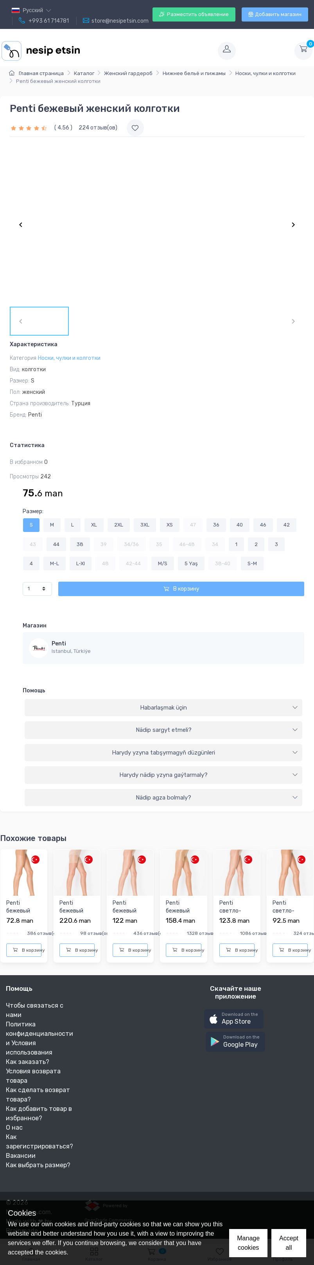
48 (105, 563)
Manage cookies (248, 1243)
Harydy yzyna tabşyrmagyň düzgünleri (205, 752)
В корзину (181, 589)
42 (286, 525)
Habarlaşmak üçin (219, 707)
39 (103, 544)
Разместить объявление (194, 14)
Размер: (33, 511)
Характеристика (33, 344)
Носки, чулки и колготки (265, 73)
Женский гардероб (128, 73)
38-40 (222, 563)
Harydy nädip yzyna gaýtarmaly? (208, 774)
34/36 (131, 544)
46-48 (187, 544)
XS (170, 525)
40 (240, 525)
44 (56, 544)
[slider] (30, 128)
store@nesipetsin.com (116, 20)
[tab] (163, 708)
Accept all (288, 1243)
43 (33, 544)
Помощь (34, 690)
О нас (14, 1127)
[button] (234, 1019)
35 (159, 544)
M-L (54, 563)
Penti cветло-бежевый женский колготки (231, 918)
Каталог (84, 73)
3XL (144, 525)
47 (193, 525)
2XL (118, 525)
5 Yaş (191, 563)
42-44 (133, 563)
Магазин (35, 625)
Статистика (27, 445)
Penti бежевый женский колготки (18, 914)
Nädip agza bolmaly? (217, 797)
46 (263, 525)
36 (216, 525)
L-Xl (80, 563)
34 (215, 544)
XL (94, 525)
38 (80, 544)
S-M (252, 563)
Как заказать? (27, 1062)
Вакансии (21, 1155)
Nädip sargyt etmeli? (217, 729)
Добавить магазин (274, 14)
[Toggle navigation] (148, 50)
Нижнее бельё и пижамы (194, 73)
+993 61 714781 (44, 20)
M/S (162, 563)
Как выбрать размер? (38, 1165)
